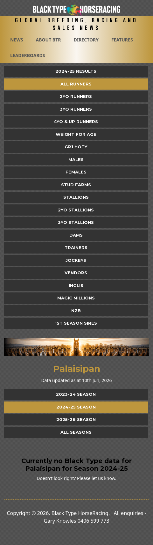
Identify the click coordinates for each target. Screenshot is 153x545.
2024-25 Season (76, 406)
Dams (76, 235)
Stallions (76, 197)
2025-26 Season (76, 419)
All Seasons (76, 432)
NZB (76, 310)
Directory (86, 40)
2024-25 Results (75, 71)
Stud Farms (76, 184)
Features (122, 40)
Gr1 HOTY (76, 146)
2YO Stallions (76, 209)
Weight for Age (76, 134)
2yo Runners (76, 96)
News (16, 40)
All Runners (76, 83)
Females (76, 171)
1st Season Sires (76, 323)
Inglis (76, 285)
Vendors (76, 272)
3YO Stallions (76, 222)
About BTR (48, 40)
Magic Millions (76, 297)
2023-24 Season (76, 394)
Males (76, 159)
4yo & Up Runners (76, 121)
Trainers (76, 247)
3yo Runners (76, 109)
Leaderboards (27, 55)
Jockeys (76, 260)
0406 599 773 (93, 520)
